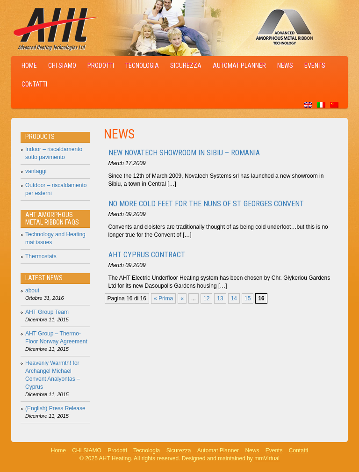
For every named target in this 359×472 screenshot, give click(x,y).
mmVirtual (267, 458)
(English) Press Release (55, 408)
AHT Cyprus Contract (146, 254)
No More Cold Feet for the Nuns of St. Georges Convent (206, 203)
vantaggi (35, 171)
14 (234, 298)
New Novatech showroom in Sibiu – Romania (184, 152)
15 (247, 298)
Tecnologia (142, 65)
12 (206, 298)
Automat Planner (239, 65)
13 (220, 298)
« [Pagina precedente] (182, 298)
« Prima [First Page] (163, 298)
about (32, 290)
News (285, 65)
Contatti (34, 84)
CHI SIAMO (62, 65)
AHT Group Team (47, 312)
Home (29, 65)
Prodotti (100, 65)
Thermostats (41, 256)
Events (314, 65)
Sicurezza (185, 65)
